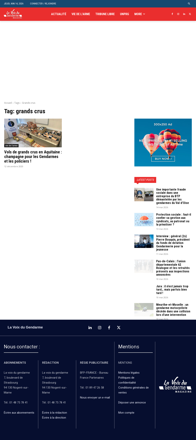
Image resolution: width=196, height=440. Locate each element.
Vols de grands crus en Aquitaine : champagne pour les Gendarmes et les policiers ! (33, 157)
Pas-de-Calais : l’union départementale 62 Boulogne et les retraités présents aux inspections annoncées (173, 267)
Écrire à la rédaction (55, 412)
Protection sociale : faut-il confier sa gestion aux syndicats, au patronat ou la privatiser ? (173, 220)
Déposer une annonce (132, 402)
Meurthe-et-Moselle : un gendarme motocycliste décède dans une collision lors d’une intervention (173, 310)
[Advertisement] (98, 65)
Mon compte (126, 412)
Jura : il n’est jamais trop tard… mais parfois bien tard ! (172, 289)
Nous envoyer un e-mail (95, 397)
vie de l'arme (11, 145)
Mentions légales (129, 372)
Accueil (8, 102)
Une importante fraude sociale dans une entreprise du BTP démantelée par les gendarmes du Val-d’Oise (172, 196)
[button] (189, 4)
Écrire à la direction (54, 417)
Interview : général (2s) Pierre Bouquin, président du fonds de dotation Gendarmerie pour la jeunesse (173, 242)
